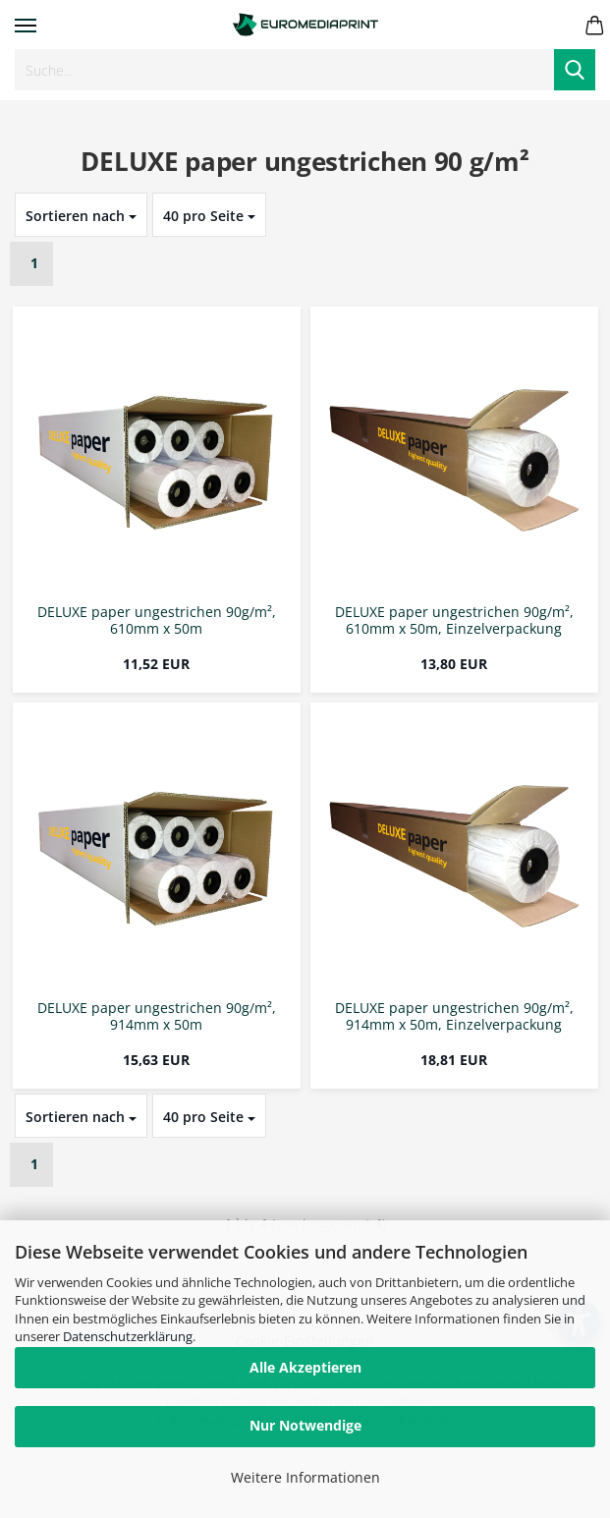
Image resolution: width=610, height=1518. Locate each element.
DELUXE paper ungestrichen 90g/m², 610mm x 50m (156, 621)
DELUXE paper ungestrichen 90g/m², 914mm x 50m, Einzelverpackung (454, 1017)
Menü (25, 26)
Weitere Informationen (305, 1477)
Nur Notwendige (305, 1425)
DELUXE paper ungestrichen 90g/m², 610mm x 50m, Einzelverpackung (454, 621)
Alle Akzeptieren (305, 1367)
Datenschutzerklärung (128, 1336)
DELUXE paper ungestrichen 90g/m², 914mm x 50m (156, 1017)
